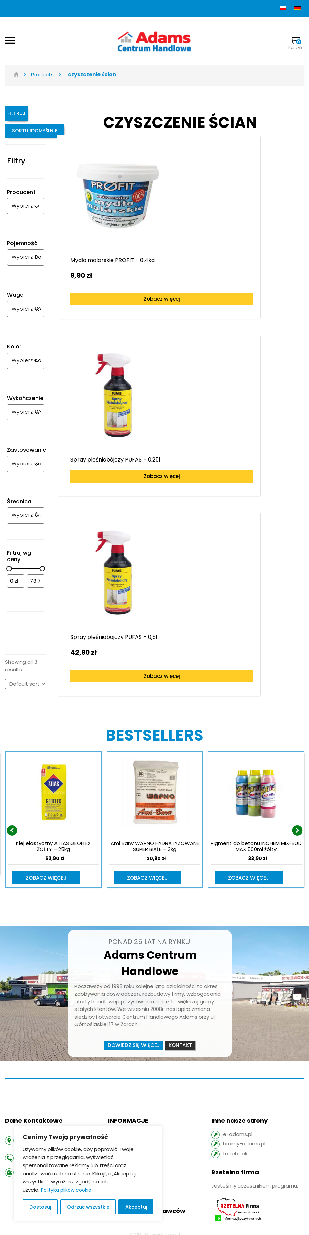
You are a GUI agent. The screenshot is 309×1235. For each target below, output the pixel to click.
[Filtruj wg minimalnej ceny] (15, 590)
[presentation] (12, 826)
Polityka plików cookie (66, 1190)
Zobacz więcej (119, 295)
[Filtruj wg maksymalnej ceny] (35, 590)
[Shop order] (25, 693)
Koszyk (295, 43)
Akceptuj (136, 1206)
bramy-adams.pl (244, 1136)
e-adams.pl (237, 1126)
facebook (235, 1146)
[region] (88, 1173)
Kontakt (180, 1037)
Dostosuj (40, 1206)
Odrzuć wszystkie (88, 1206)
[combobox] (23, 215)
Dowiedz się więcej (134, 1037)
